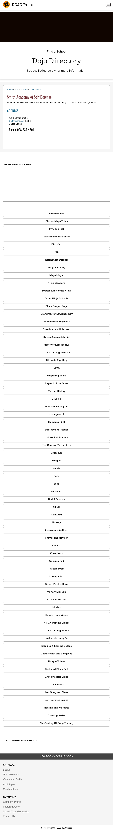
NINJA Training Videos (57, 623)
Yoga (56, 484)
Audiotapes (9, 784)
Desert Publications (56, 584)
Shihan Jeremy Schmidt (56, 337)
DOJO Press (18, 5)
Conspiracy (56, 553)
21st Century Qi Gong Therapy (57, 723)
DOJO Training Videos (56, 630)
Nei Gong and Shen (56, 692)
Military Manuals (56, 592)
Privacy (56, 522)
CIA (56, 252)
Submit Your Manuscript (16, 811)
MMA (56, 368)
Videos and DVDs (12, 779)
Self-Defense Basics (56, 700)
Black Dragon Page (56, 306)
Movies (56, 607)
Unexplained (56, 561)
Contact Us (9, 816)
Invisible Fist (56, 229)
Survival (56, 546)
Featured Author (12, 806)
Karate (56, 468)
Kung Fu (57, 461)
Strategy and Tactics (56, 430)
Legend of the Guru (56, 383)
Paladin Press (57, 569)
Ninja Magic (56, 275)
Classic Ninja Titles (56, 221)
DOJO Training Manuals (56, 352)
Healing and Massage (56, 708)
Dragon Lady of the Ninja (56, 291)
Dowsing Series (56, 715)
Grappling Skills (56, 376)
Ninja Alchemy (56, 268)
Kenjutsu (56, 515)
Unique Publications (56, 437)
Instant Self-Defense (56, 260)
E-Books (56, 399)
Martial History (56, 391)
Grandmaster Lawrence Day (57, 314)
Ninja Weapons (56, 283)
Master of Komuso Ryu (57, 345)
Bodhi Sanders (56, 499)
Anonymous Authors (56, 530)
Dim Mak (56, 244)
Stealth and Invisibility (56, 237)
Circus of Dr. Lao (56, 600)
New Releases (56, 213)
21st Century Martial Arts (56, 445)
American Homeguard (56, 407)
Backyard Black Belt (56, 669)
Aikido (56, 507)
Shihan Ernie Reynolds (56, 322)
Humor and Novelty (56, 538)
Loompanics (56, 576)
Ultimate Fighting (56, 360)
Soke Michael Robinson (56, 329)
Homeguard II (57, 414)
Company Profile (12, 802)
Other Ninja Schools (56, 298)
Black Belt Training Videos (56, 646)
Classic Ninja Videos (56, 615)
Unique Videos (56, 661)
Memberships (10, 789)
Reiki (57, 476)
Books (6, 769)
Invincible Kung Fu (57, 638)
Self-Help (56, 491)
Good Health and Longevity (56, 654)
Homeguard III (56, 422)
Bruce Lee (56, 453)
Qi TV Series (57, 685)
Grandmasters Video (56, 677)
